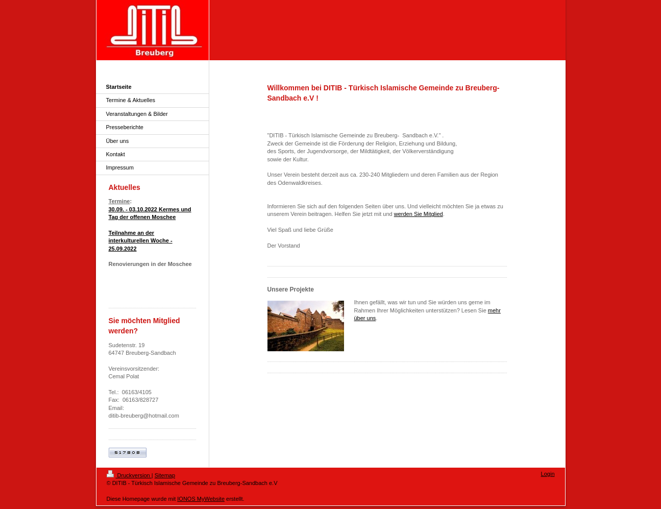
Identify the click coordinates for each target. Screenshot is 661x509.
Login (548, 474)
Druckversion (129, 475)
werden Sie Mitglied (418, 214)
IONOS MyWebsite (201, 499)
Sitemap (165, 475)
